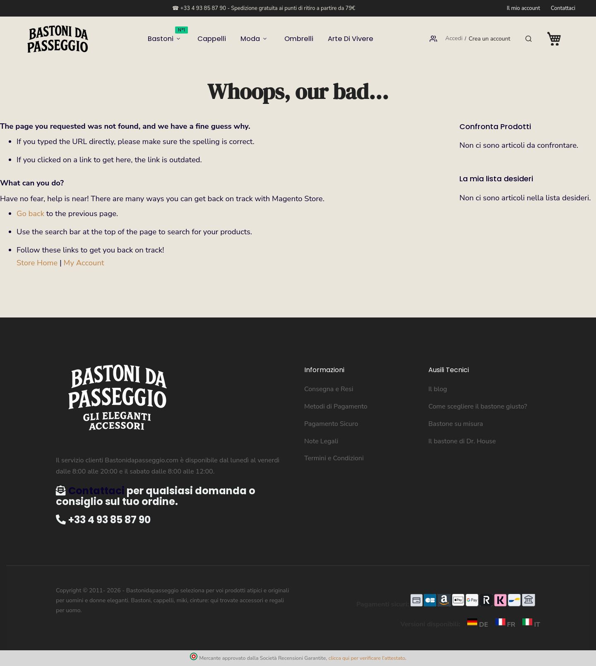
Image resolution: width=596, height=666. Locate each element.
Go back (30, 213)
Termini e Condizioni (334, 458)
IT (528, 624)
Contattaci (563, 8)
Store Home (37, 262)
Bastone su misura (455, 423)
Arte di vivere (339, 39)
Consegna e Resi (328, 389)
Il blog (437, 389)
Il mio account (523, 8)
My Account (84, 262)
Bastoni (179, 36)
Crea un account (489, 39)
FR (503, 624)
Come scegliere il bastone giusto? (477, 406)
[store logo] (58, 39)
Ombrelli (294, 39)
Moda (251, 39)
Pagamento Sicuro (331, 423)
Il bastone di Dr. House (462, 441)
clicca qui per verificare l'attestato (366, 657)
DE (476, 624)
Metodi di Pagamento (336, 406)
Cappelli (217, 39)
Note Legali (321, 441)
